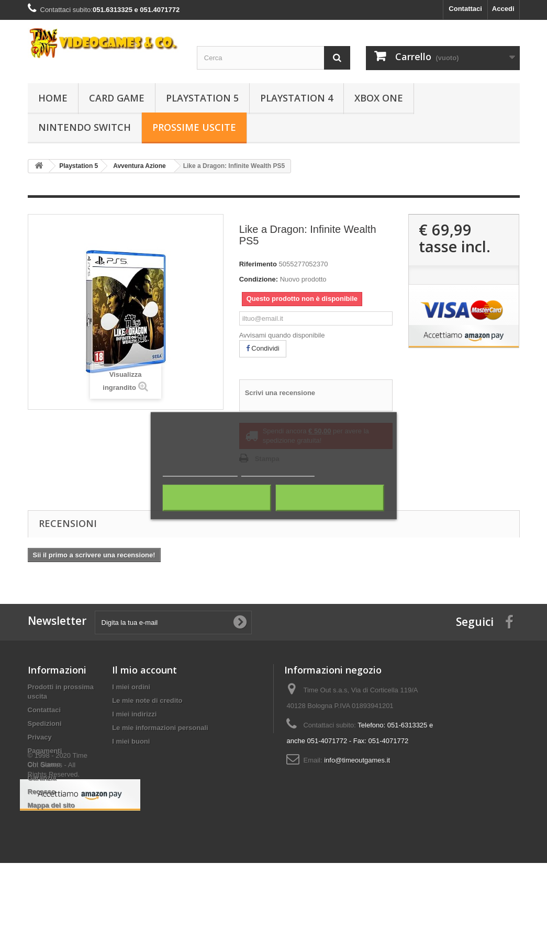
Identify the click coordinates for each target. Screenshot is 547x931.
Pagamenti (45, 751)
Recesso (41, 791)
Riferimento (258, 264)
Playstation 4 (296, 98)
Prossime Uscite (194, 127)
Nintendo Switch (84, 127)
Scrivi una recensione (280, 393)
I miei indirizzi (134, 714)
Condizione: (258, 279)
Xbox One (378, 98)
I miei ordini (131, 687)
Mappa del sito (51, 805)
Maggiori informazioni (200, 471)
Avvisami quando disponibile (282, 335)
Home (53, 98)
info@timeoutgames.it (357, 760)
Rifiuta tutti (217, 497)
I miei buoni (131, 741)
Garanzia (42, 778)
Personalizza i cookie (278, 471)
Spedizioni (45, 723)
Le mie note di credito (147, 700)
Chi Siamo (44, 764)
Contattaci (465, 9)
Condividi (263, 348)
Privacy (40, 737)
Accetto (330, 497)
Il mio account (144, 670)
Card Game (116, 98)
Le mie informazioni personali (160, 728)
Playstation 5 (202, 98)
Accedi (503, 9)
